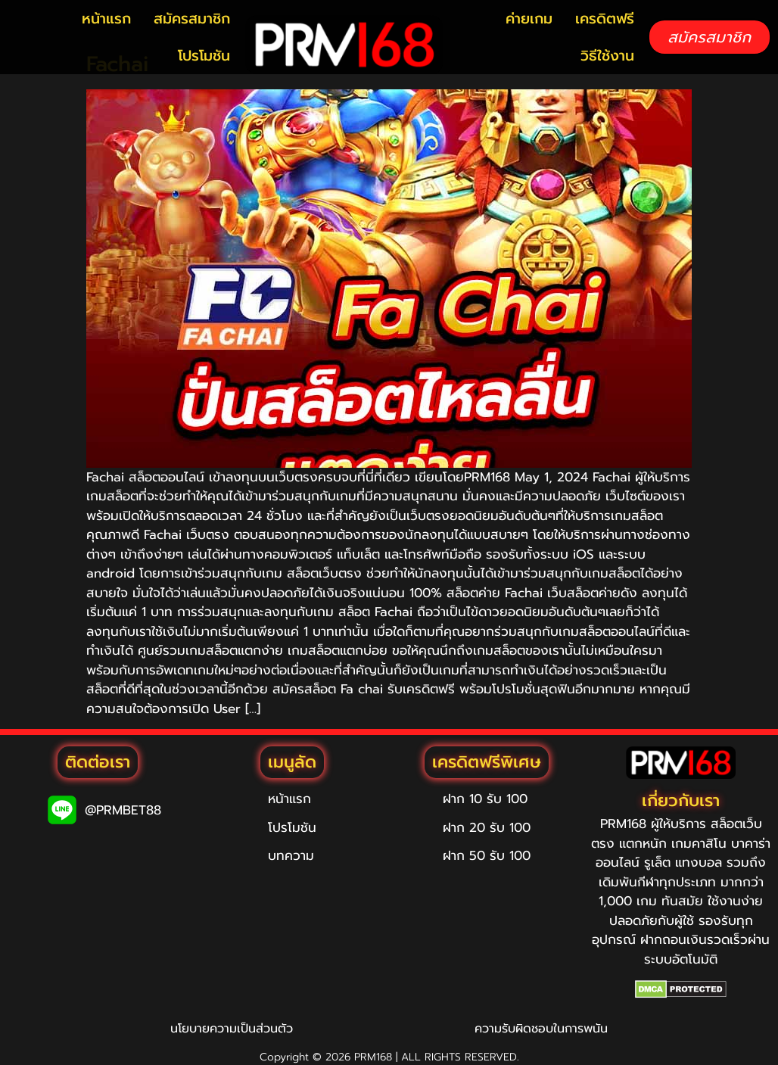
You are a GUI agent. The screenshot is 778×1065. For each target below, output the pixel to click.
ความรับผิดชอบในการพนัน (541, 1029)
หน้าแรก (106, 19)
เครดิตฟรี (604, 19)
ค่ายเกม (529, 19)
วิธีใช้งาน (607, 56)
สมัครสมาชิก (192, 19)
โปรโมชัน (204, 56)
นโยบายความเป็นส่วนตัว (231, 1029)
